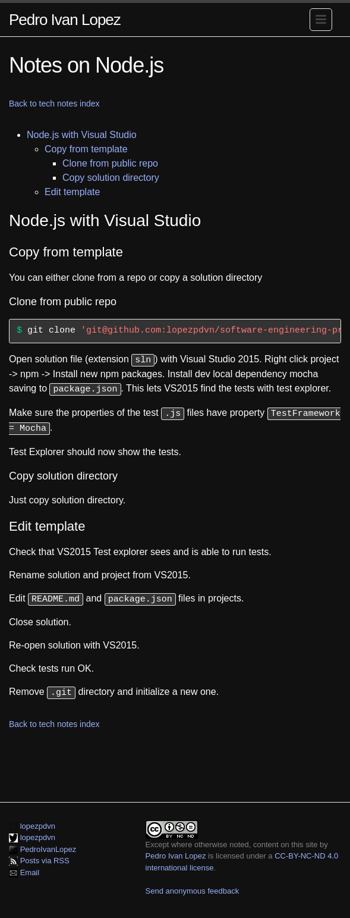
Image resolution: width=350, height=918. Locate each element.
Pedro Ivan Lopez (65, 20)
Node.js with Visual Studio (82, 135)
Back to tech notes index (54, 103)
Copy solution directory (110, 178)
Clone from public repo (110, 163)
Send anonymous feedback (192, 885)
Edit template (72, 192)
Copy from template (86, 149)
